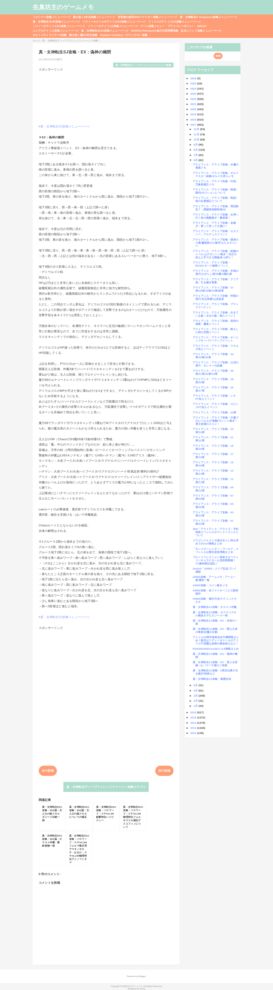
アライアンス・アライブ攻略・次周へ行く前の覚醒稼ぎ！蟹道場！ (216, 216)
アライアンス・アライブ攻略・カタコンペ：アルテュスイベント (216, 233)
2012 (193, 732)
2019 (193, 114)
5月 (196, 685)
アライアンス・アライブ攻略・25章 (214, 412)
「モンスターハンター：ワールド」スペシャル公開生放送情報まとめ (216, 550)
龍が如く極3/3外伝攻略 (83, 34)
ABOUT (202, 25)
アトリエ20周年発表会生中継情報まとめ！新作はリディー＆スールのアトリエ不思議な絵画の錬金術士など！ (216, 640)
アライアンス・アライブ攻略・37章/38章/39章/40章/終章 (213, 289)
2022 (193, 98)
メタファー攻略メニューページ (52, 17)
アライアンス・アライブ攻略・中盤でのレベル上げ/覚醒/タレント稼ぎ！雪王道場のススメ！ (216, 420)
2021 (193, 104)
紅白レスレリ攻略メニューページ (201, 30)
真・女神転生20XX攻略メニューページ (104, 30)
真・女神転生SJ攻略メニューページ (65, 126)
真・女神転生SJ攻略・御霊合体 (212, 678)
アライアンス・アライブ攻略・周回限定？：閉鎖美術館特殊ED (216, 208)
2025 (193, 83)
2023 (193, 93)
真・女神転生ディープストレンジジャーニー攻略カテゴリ (106, 787)
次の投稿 (48, 770)
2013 (193, 727)
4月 (196, 690)
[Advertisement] (106, 96)
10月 (196, 139)
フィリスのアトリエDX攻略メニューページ (174, 21)
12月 (196, 129)
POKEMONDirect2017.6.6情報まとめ (216, 648)
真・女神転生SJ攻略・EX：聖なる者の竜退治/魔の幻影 (215, 630)
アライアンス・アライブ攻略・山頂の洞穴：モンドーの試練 (216, 364)
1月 (196, 705)
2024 (193, 88)
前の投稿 (164, 770)
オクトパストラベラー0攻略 (50, 34)
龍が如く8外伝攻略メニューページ (94, 17)
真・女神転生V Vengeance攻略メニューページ (208, 17)
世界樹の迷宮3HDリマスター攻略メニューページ (147, 17)
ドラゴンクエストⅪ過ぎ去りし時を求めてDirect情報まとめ (216, 542)
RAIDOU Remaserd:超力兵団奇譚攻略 (154, 30)
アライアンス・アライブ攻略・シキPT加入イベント (214, 397)
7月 (196, 154)
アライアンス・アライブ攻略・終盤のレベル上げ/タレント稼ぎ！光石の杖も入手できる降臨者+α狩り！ (216, 254)
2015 (193, 717)
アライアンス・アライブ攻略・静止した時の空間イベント (216, 331)
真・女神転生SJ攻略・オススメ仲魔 (215, 606)
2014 (193, 722)
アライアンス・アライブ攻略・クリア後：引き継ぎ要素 (216, 281)
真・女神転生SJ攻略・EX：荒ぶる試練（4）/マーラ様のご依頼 (215, 664)
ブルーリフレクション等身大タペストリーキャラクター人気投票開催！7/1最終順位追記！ (216, 560)
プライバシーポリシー (180, 25)
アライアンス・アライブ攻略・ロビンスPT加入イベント (216, 405)
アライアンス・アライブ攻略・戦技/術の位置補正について (215, 199)
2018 (193, 119)
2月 (196, 700)
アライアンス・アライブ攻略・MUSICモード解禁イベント (212, 264)
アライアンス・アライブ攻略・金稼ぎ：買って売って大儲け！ (214, 224)
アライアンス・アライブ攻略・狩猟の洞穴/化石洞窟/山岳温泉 (216, 297)
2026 (193, 78)
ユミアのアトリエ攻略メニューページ (56, 30)
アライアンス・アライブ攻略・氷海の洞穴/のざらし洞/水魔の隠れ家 (216, 272)
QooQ (142, 989)
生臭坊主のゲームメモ (63, 7)
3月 (196, 695)
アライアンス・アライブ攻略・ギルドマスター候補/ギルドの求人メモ (216, 174)
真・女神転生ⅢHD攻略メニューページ (56, 21)
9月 (196, 144)
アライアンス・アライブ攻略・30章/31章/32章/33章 (213, 372)
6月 (196, 160)
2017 (193, 124)
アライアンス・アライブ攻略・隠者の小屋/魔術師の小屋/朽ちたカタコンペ (216, 242)
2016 (193, 712)
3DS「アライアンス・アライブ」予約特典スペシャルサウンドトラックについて (216, 532)
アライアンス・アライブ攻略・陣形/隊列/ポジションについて (215, 191)
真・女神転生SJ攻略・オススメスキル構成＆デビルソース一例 (215, 614)
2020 (193, 109)
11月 (196, 134)
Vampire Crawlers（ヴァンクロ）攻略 (123, 34)
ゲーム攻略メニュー (152, 25)
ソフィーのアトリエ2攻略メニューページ (113, 25)
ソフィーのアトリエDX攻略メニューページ (59, 25)
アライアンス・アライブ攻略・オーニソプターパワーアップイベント (216, 339)
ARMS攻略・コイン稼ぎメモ (210, 585)
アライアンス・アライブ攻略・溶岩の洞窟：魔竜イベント (216, 322)
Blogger (142, 976)
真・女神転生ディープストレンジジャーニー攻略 (143, 65)
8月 (196, 149)
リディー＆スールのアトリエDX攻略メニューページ (114, 21)
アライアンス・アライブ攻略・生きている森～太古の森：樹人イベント (216, 314)
